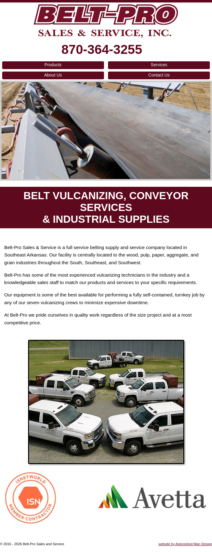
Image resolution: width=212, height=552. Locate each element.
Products (52, 64)
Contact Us (159, 74)
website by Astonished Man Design (185, 544)
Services (159, 64)
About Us (53, 74)
